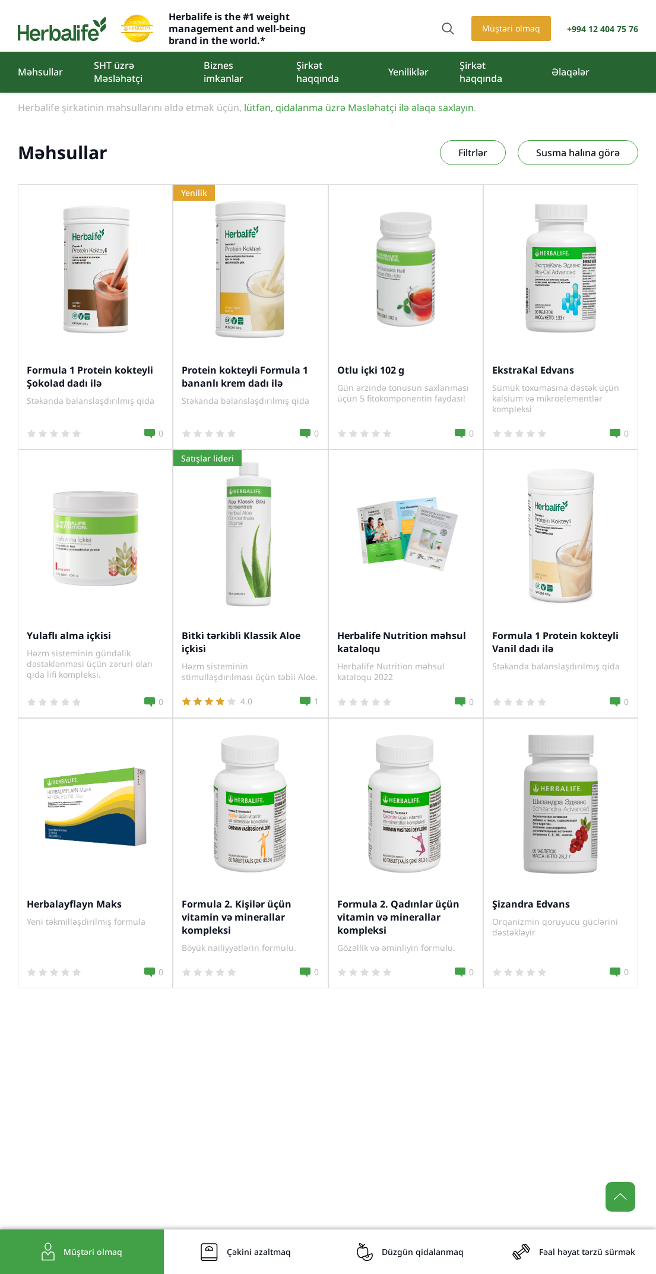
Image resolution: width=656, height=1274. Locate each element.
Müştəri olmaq (511, 28)
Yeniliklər (408, 71)
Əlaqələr (571, 71)
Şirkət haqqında (317, 72)
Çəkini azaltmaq (259, 1251)
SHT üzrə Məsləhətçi (118, 72)
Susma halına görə (578, 152)
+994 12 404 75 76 (602, 28)
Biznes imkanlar (223, 72)
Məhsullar (40, 71)
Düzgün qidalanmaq (423, 1251)
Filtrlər (472, 152)
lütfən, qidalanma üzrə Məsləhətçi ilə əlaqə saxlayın (359, 107)
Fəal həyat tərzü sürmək (587, 1251)
